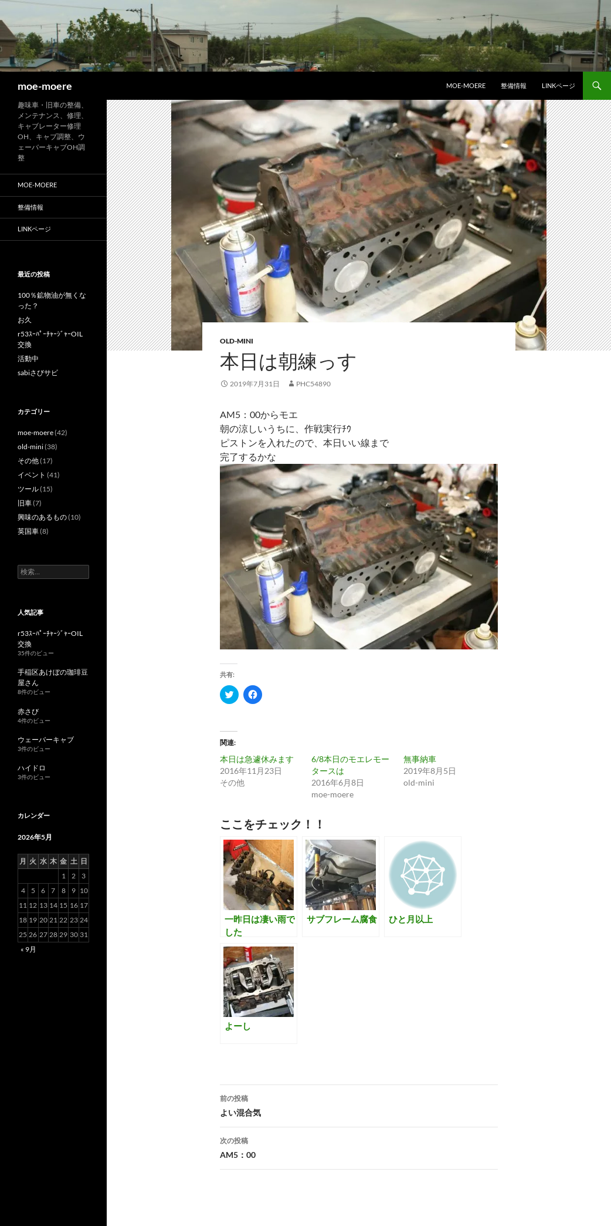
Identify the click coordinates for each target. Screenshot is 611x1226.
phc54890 (313, 383)
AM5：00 (359, 1147)
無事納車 (419, 759)
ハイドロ (32, 767)
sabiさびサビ (38, 372)
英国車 (28, 531)
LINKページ (558, 85)
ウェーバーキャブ (46, 739)
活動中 (28, 358)
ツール (28, 488)
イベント (32, 474)
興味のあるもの (42, 517)
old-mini (236, 340)
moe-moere (45, 85)
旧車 (25, 503)
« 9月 (28, 949)
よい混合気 (359, 1104)
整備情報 (514, 85)
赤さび (28, 711)
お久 (25, 319)
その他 (28, 460)
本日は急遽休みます (257, 759)
